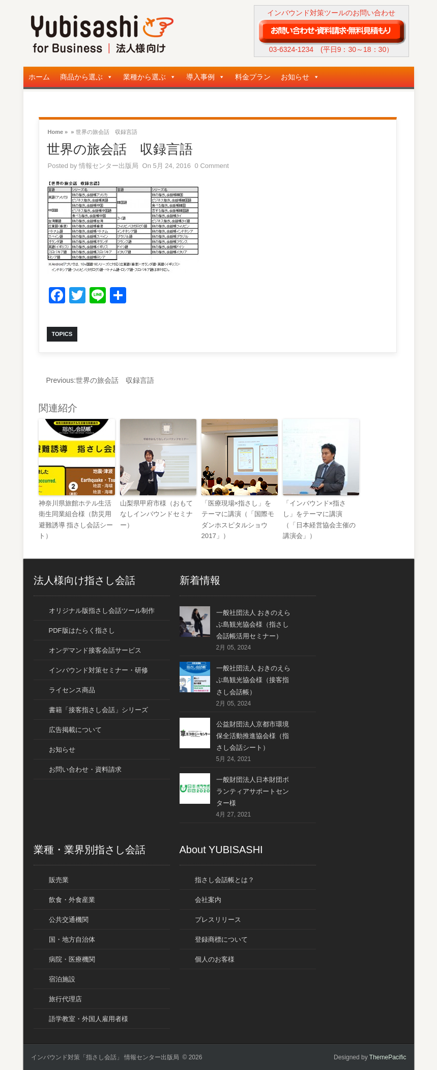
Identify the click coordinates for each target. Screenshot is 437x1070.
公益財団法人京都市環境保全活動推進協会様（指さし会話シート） (252, 734)
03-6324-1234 (291, 49)
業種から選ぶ (149, 77)
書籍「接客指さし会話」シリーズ (98, 709)
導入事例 (205, 77)
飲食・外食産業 (72, 899)
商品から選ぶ (86, 77)
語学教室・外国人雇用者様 (88, 1018)
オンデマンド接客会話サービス (95, 649)
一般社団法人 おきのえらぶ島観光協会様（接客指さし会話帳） (253, 679)
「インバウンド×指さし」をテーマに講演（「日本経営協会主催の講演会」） (319, 518)
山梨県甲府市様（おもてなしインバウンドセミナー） (156, 513)
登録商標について (221, 939)
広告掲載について (75, 729)
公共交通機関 (69, 919)
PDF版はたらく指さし (82, 629)
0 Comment (212, 166)
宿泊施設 (62, 978)
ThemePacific (387, 1056)
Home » (58, 131)
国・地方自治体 (72, 939)
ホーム (39, 77)
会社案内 (208, 899)
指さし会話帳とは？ (224, 879)
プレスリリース (218, 919)
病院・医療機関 (72, 959)
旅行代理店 (65, 998)
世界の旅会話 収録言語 (100, 380)
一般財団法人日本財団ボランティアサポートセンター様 (252, 790)
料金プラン (253, 77)
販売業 (59, 879)
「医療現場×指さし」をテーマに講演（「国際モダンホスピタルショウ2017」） (237, 518)
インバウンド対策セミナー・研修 (98, 669)
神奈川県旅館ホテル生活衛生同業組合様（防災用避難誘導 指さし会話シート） (76, 518)
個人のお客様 (215, 959)
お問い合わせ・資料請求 (85, 768)
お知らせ (300, 77)
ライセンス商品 (72, 689)
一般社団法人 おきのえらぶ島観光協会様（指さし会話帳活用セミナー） (253, 623)
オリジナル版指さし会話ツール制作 (102, 609)
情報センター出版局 (108, 166)
